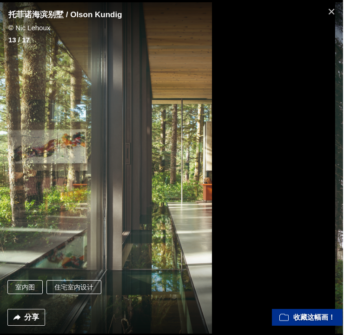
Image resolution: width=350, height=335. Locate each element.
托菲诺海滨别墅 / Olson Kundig (65, 14)
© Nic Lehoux (29, 28)
